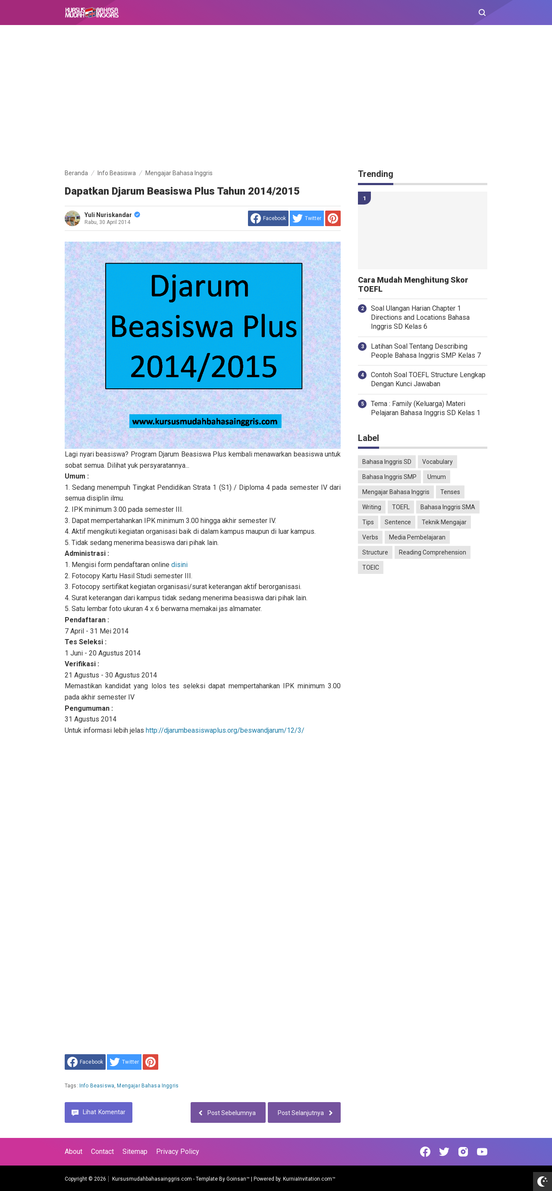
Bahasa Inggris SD (386, 461)
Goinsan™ (238, 1179)
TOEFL (401, 507)
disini (179, 565)
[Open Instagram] (463, 1152)
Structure (375, 552)
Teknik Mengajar (444, 522)
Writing (371, 507)
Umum (436, 476)
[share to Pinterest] (333, 218)
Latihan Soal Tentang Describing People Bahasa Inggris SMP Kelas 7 (426, 350)
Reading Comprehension (432, 552)
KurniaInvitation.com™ (309, 1179)
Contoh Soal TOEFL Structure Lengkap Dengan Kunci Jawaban (428, 379)
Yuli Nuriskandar (112, 214)
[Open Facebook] (425, 1152)
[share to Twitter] (307, 218)
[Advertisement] (276, 98)
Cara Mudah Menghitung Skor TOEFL (413, 284)
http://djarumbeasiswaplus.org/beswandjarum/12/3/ (225, 730)
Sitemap (134, 1151)
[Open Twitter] (444, 1152)
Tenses (450, 491)
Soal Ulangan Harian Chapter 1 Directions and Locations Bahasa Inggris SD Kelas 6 (420, 317)
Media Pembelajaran (417, 537)
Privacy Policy (177, 1151)
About (73, 1151)
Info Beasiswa (96, 1086)
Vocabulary (437, 461)
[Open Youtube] (482, 1152)
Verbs (370, 537)
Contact (102, 1151)
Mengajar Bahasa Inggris (148, 1086)
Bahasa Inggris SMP (389, 476)
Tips (368, 522)
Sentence (398, 522)
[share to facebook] (268, 218)
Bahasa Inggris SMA (447, 507)
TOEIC (370, 567)
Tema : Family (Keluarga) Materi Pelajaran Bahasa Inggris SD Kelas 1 (425, 408)
